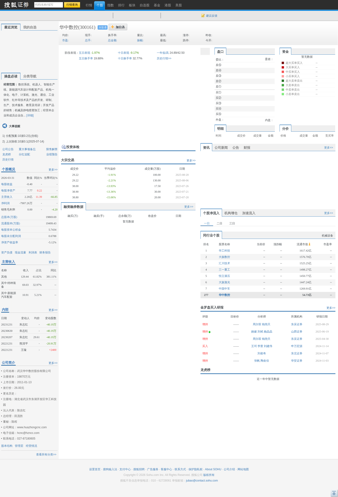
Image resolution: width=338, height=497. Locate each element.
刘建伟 (268, 346)
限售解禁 (52, 149)
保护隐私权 (195, 469)
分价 (285, 128)
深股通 (102, 27)
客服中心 (166, 469)
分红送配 (24, 154)
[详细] (30, 115)
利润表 (33, 252)
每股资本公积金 (11, 229)
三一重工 (224, 269)
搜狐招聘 (139, 469)
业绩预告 (52, 154)
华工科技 (224, 250)
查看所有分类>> (46, 454)
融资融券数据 (73, 207)
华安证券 (296, 360)
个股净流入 (211, 213)
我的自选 (29, 27)
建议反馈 (211, 15)
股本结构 (6, 445)
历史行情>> (164, 58)
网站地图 (243, 469)
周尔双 (257, 324)
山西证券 (296, 331)
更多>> (53, 169)
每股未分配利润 (11, 236)
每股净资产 (8, 190)
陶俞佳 (265, 360)
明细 (220, 128)
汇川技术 (224, 263)
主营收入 (6, 197)
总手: (88, 40)
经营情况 (31, 445)
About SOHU (213, 469)
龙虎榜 (6, 154)
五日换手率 (86, 58)
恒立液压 (224, 276)
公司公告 (8, 149)
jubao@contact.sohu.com (202, 480)
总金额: (112, 40)
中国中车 (224, 288)
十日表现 (123, 52)
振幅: (140, 40)
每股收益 (6, 184)
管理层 (19, 445)
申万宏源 (296, 346)
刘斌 (260, 331)
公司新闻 (221, 147)
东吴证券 (296, 324)
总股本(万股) (9, 217)
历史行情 (8, 159)
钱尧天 (266, 324)
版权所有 (209, 475)
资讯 (206, 147)
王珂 (254, 346)
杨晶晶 (268, 331)
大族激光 (224, 282)
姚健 (254, 331)
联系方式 (180, 469)
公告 (235, 147)
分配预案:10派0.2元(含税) (22, 136)
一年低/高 (163, 52)
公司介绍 (229, 469)
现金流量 (20, 252)
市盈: (65, 40)
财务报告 (45, 252)
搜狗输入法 (110, 469)
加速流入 (248, 213)
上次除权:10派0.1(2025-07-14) (25, 141)
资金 (285, 52)
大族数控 (224, 257)
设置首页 (94, 469)
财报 (247, 147)
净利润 (5, 203)
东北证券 (296, 353)
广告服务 (152, 469)
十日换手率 (125, 58)
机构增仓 (231, 213)
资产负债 (6, 252)
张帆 (257, 360)
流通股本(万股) (10, 223)
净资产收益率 (9, 242)
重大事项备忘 (27, 149)
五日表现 (84, 52)
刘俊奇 (261, 353)
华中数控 (68, 27)
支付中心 (125, 469)
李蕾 (260, 346)
